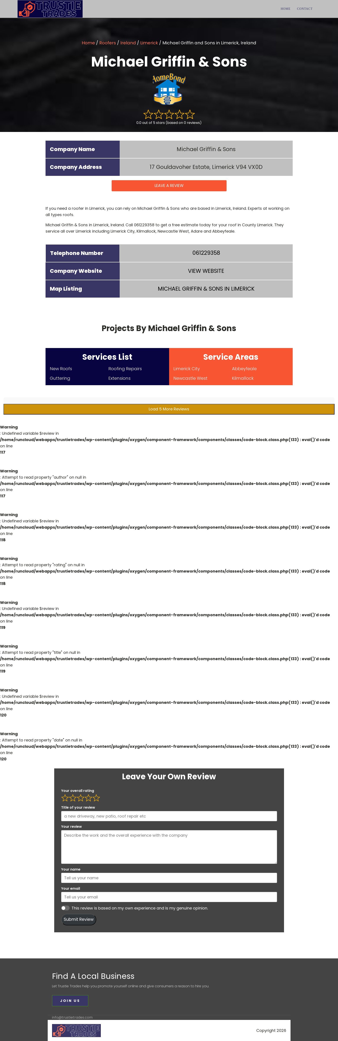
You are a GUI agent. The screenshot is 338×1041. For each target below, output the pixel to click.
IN (206, 289)
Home (286, 8)
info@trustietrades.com (72, 1017)
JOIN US (70, 1000)
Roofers (107, 43)
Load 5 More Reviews (169, 409)
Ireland (128, 43)
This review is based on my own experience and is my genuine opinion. (140, 908)
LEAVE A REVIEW (169, 185)
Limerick (149, 43)
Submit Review (79, 919)
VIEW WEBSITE (206, 271)
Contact (305, 8)
